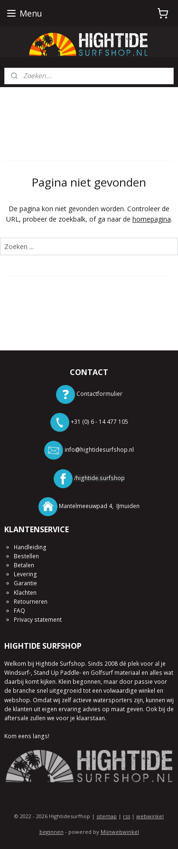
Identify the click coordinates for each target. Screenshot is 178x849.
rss (126, 816)
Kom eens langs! (26, 736)
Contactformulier (99, 394)
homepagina (151, 218)
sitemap (106, 816)
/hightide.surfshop (99, 478)
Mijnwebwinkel (120, 831)
